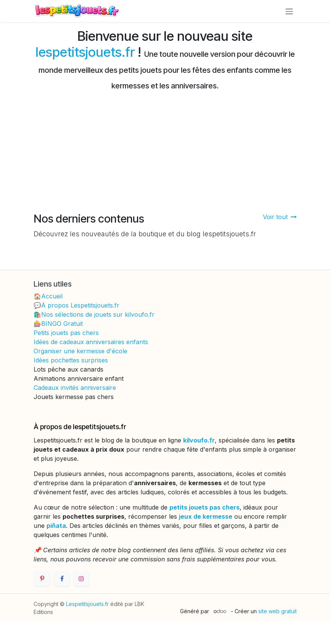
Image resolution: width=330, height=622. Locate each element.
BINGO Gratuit (62, 323)
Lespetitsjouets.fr (87, 604)
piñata (56, 525)
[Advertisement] (165, 155)
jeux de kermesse (205, 516)
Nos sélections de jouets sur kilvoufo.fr (98, 314)
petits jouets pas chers (204, 507)
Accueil (52, 296)
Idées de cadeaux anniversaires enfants (91, 342)
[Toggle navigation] (289, 11)
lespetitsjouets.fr (85, 52)
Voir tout (280, 217)
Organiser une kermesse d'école (80, 351)
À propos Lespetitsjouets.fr (80, 305)
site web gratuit (277, 611)
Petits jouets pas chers (66, 333)
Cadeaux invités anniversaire (75, 387)
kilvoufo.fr (199, 440)
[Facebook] (61, 578)
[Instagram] (81, 578)
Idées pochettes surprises (71, 360)
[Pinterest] (42, 578)
